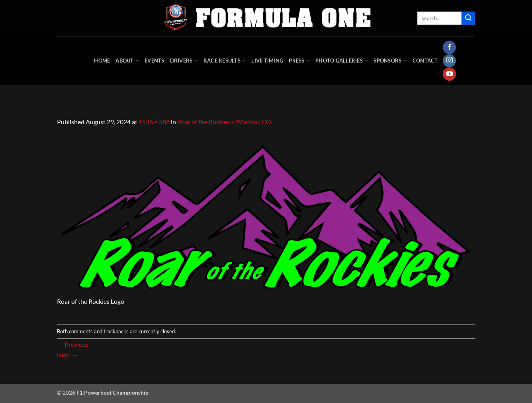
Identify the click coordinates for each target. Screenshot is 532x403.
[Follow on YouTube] (449, 74)
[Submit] (468, 18)
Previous (73, 344)
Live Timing (267, 60)
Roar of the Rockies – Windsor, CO (224, 121)
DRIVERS (184, 61)
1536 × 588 (154, 121)
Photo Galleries (341, 61)
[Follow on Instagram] (449, 61)
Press (299, 61)
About (127, 61)
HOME (102, 60)
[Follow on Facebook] (449, 47)
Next (67, 354)
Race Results (224, 61)
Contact (425, 60)
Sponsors (390, 61)
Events (154, 60)
